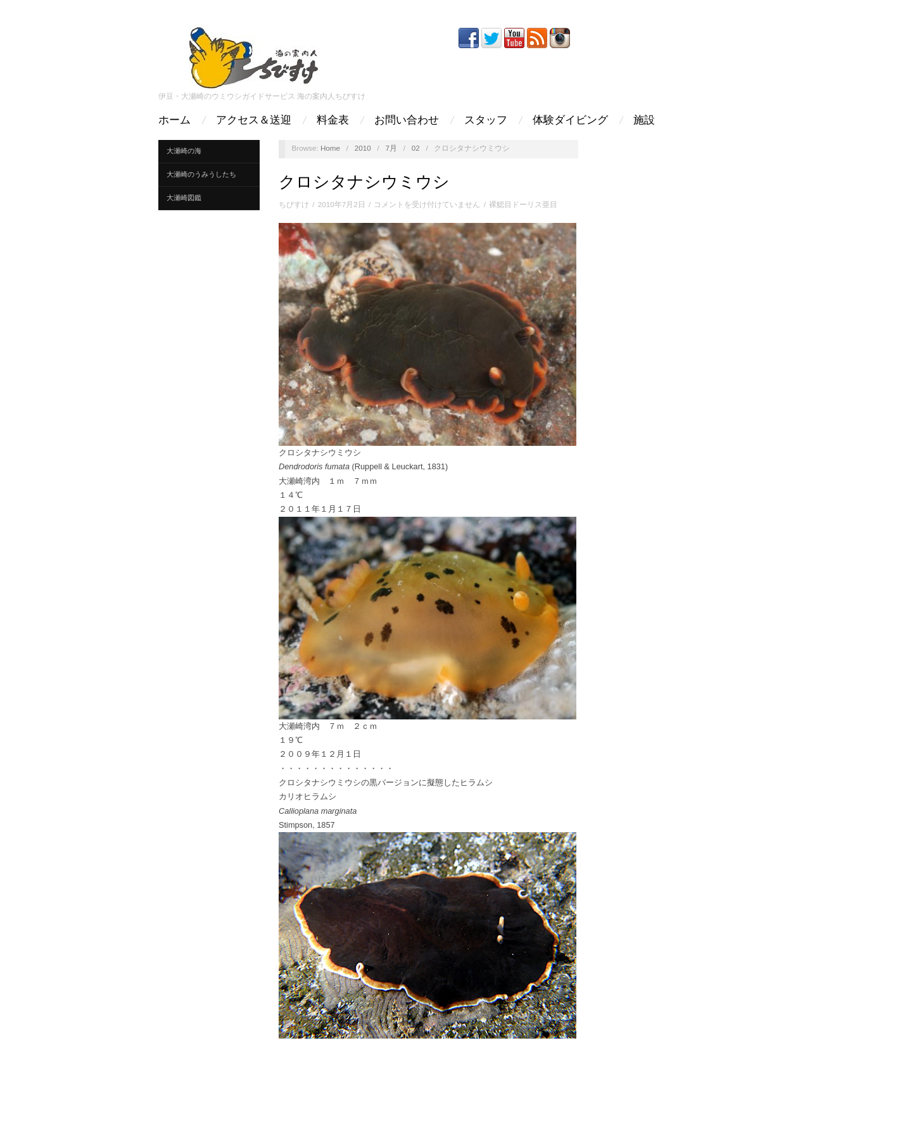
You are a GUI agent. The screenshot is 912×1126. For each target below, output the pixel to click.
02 (416, 148)
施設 (644, 120)
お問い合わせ (406, 120)
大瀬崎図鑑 (184, 197)
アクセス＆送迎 (253, 120)
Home (330, 148)
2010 (363, 148)
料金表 (333, 120)
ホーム (174, 120)
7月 (391, 148)
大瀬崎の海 (184, 151)
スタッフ (485, 120)
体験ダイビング (570, 120)
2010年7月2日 (341, 204)
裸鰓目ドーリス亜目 (523, 204)
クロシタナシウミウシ (364, 182)
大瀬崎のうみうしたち (201, 174)
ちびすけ (294, 204)
